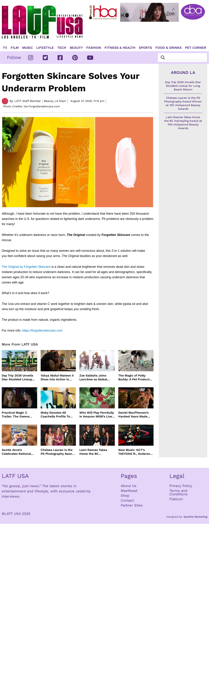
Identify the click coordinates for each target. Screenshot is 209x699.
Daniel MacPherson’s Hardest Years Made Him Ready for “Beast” (134, 414)
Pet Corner (195, 47)
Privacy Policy (180, 486)
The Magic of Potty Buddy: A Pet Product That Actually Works (134, 377)
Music (27, 47)
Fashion (93, 47)
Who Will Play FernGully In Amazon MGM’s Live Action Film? (96, 414)
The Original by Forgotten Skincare (26, 266)
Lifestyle (45, 47)
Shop (125, 495)
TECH (61, 47)
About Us (128, 486)
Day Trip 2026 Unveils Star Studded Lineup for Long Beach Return (18, 377)
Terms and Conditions (178, 492)
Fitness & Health (119, 47)
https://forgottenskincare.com (42, 330)
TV (5, 47)
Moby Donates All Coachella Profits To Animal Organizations (56, 414)
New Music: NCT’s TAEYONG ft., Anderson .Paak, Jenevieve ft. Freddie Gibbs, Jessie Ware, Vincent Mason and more (135, 452)
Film (15, 47)
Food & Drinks (168, 47)
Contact (127, 500)
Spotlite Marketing (195, 516)
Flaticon (176, 499)
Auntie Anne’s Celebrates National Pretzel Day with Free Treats (17, 452)
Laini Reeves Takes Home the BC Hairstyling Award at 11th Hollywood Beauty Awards (95, 452)
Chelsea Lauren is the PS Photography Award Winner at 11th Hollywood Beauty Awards (57, 452)
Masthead (129, 491)
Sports (145, 47)
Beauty (76, 47)
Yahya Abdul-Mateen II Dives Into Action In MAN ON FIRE (57, 377)
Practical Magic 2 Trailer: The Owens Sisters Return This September (16, 414)
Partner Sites (132, 505)
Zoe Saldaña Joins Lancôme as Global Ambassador (93, 377)
